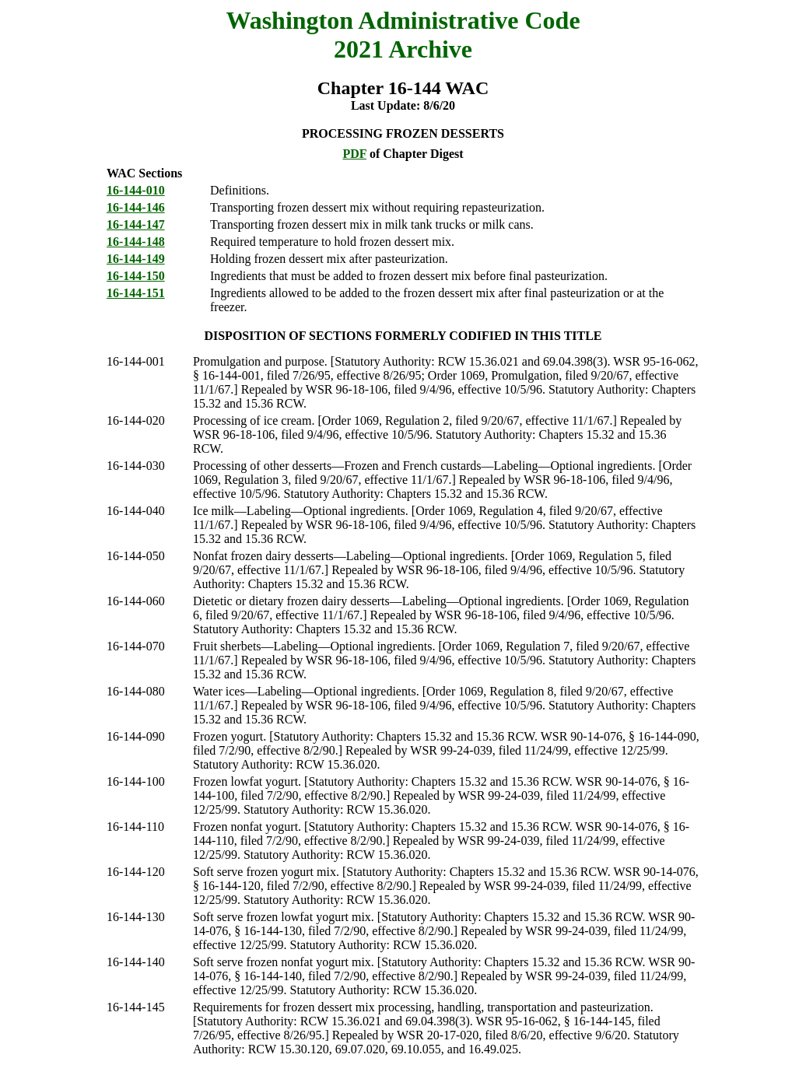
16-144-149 (136, 258)
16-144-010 (136, 190)
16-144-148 (136, 241)
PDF (354, 153)
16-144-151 (136, 293)
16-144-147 (136, 224)
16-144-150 (136, 275)
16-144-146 (136, 207)
